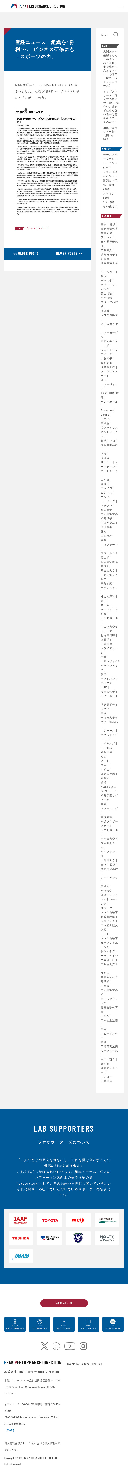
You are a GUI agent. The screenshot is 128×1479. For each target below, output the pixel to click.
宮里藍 (105, 423)
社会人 (105, 972)
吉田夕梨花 (108, 522)
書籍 (104, 804)
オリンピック (109, 587)
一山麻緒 (107, 747)
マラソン (107, 505)
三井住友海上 (109, 964)
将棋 (113, 224)
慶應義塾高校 (109, 869)
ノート (105, 760)
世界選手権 (108, 367)
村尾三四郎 (108, 635)
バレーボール (109, 401)
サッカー (107, 605)
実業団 (105, 886)
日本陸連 (107, 644)
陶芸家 (105, 778)
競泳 (104, 276)
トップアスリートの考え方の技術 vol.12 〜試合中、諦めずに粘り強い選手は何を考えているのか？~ (111, 106)
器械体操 (107, 817)
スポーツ (43, 228)
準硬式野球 (108, 773)
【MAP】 (10, 1430)
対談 (106, 202)
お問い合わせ (64, 1303)
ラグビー (107, 708)
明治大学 (107, 890)
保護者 (105, 458)
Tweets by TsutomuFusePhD (84, 1364)
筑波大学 (107, 509)
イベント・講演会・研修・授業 (110, 180)
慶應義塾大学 (109, 263)
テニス (105, 985)
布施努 (105, 258)
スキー (105, 765)
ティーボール (109, 696)
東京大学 (107, 280)
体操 (104, 1042)
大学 (104, 600)
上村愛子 (107, 639)
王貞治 (105, 419)
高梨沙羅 (107, 583)
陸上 (104, 380)
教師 (104, 674)
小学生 (105, 769)
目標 (104, 864)
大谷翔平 (107, 358)
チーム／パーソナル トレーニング (111, 159)
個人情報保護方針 (15, 1443)
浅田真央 (107, 527)
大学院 (105, 1016)
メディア (109, 193)
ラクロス (107, 237)
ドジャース (108, 730)
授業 (104, 782)
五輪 (104, 531)
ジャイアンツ (109, 877)
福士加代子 (108, 691)
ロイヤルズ (108, 743)
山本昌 (105, 479)
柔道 (113, 864)
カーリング (108, 501)
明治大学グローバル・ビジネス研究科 (109, 955)
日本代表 (107, 488)
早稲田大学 (108, 860)
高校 (104, 713)
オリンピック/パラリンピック (110, 665)
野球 (104, 440)
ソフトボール (109, 830)
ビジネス (30, 228)
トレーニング (109, 808)
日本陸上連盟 (109, 1020)
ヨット (105, 934)
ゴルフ (105, 496)
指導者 (105, 310)
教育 (104, 540)
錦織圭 (105, 483)
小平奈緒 (107, 297)
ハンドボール (109, 618)
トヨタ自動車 (109, 315)
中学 (104, 657)
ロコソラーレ (109, 544)
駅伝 (104, 453)
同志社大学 (108, 570)
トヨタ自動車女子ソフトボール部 (109, 942)
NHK (104, 687)
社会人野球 (108, 596)
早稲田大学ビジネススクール (109, 843)
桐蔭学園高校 (109, 445)
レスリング (108, 921)
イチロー (107, 1076)
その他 (107, 206)
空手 (104, 224)
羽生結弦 (107, 293)
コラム (107, 171)
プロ (113, 440)
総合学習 (107, 752)
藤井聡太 (107, 362)
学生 (104, 1029)
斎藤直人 (107, 250)
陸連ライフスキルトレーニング (109, 432)
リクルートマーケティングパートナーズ (109, 466)
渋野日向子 (108, 254)
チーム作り (108, 271)
